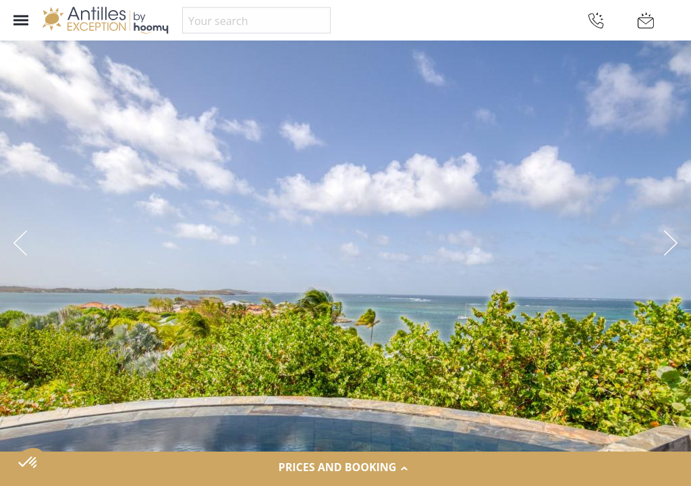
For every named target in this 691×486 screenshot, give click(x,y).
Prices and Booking (346, 467)
